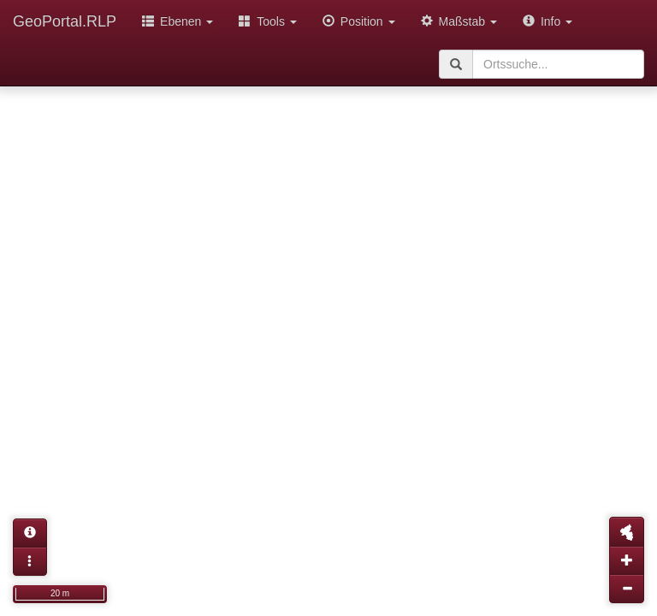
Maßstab (459, 21)
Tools (268, 21)
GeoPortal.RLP (64, 21)
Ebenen (177, 21)
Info (547, 21)
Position (359, 21)
